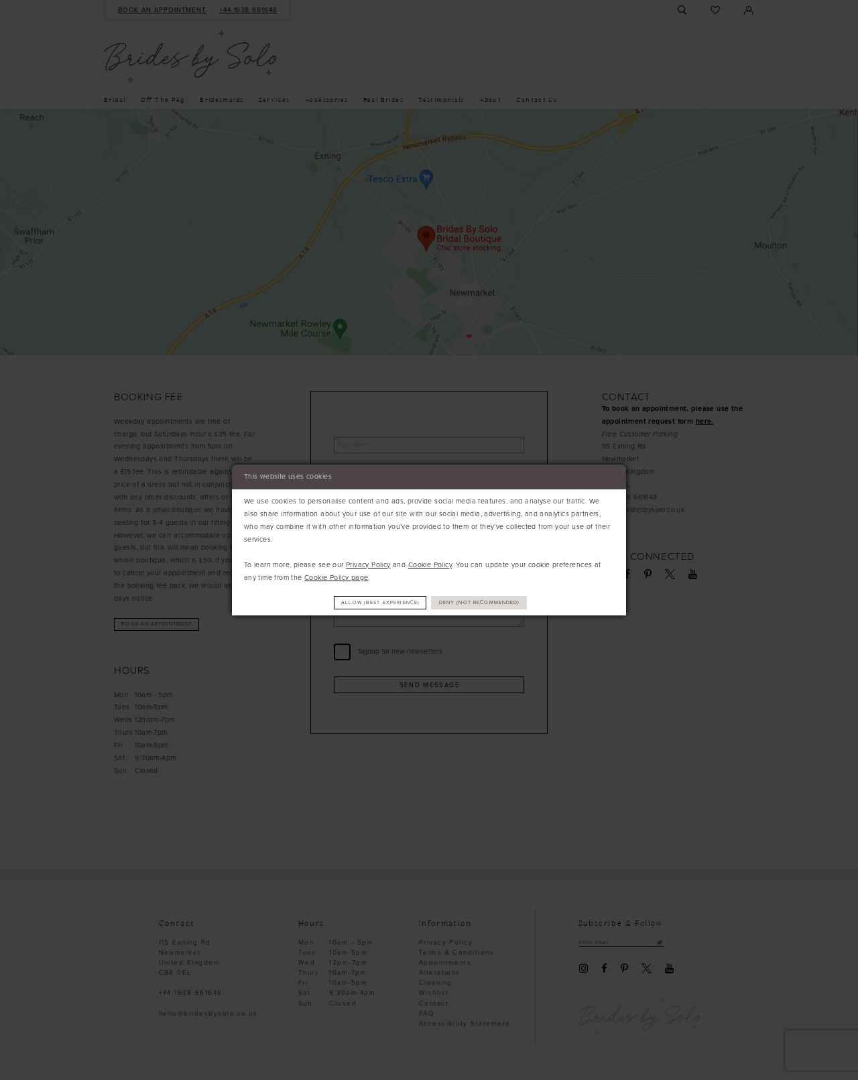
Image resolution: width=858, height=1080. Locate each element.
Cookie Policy (430, 563)
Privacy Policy (368, 563)
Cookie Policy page (336, 576)
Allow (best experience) (371, 602)
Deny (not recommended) (490, 602)
